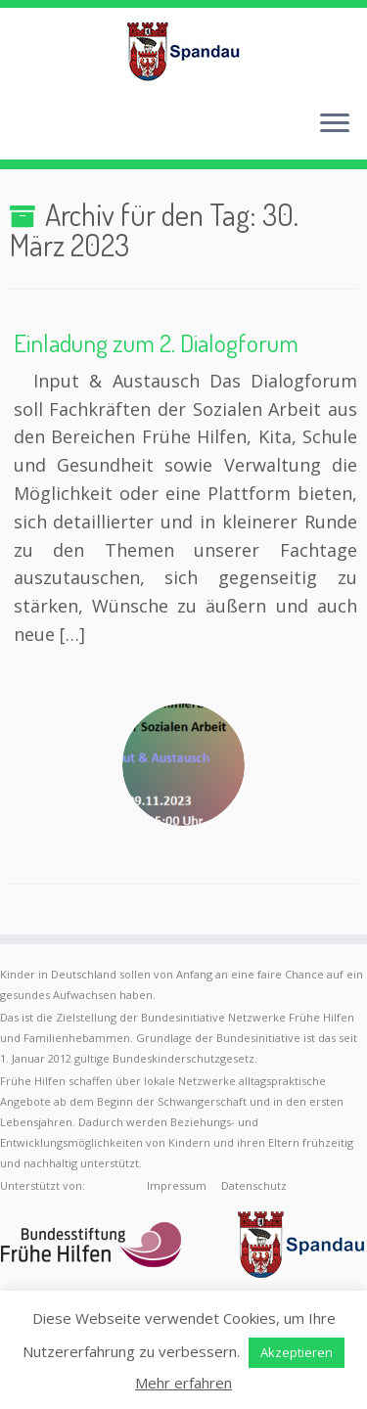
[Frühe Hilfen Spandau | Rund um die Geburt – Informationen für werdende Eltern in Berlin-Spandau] (183, 51)
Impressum (176, 1185)
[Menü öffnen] (334, 124)
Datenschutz (254, 1185)
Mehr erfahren (183, 1382)
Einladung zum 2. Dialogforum (156, 342)
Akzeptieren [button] (296, 1352)
